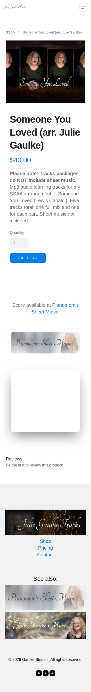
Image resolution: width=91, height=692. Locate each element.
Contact (45, 554)
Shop (45, 541)
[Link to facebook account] (39, 673)
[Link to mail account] (46, 673)
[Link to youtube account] (52, 673)
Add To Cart (28, 258)
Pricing (45, 548)
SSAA (10, 32)
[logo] (14, 7)
